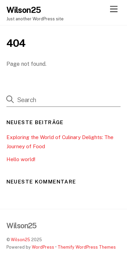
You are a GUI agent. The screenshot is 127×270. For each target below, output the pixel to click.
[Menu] (114, 9)
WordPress (43, 247)
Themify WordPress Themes (87, 247)
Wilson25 (20, 239)
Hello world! (20, 159)
